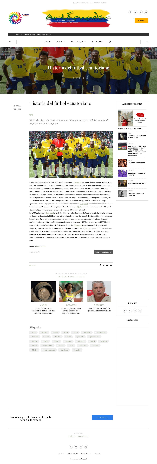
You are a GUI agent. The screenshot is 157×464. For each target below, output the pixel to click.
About (98, 453)
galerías (104, 341)
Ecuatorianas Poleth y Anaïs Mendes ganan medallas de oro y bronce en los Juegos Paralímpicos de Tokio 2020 (137, 151)
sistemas (87, 332)
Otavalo (35, 337)
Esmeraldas (101, 332)
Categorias (72, 453)
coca (34, 332)
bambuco (64, 350)
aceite (46, 341)
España (95, 346)
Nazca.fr (84, 459)
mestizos (81, 341)
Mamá (34, 346)
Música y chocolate (136, 163)
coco (76, 332)
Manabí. (68, 341)
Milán (69, 337)
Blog (59, 42)
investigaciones (49, 350)
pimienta (80, 337)
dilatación (82, 346)
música (34, 341)
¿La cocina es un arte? (137, 183)
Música (34, 350)
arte (71, 346)
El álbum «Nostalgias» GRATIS (130, 129)
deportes (24, 35)
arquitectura (47, 346)
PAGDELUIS (41, 246)
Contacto (97, 42)
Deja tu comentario (103, 252)
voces (47, 337)
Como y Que (77, 42)
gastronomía (94, 337)
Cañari (56, 341)
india (66, 332)
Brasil (93, 341)
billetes (57, 337)
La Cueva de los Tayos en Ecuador (137, 137)
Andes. (44, 332)
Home (17, 35)
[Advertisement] (132, 251)
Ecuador (77, 350)
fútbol (55, 332)
